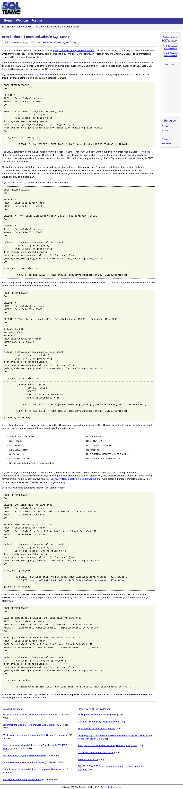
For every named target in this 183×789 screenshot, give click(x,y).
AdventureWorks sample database (45, 74)
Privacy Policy (107, 787)
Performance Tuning (52, 42)
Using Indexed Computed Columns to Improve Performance (33, 769)
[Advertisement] (87, 8)
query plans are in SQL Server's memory (74, 50)
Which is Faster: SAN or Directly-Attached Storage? (29, 714)
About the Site (167, 144)
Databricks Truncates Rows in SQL (96, 752)
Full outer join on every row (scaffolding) (98, 721)
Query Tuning (69, 42)
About (118, 787)
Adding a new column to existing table (97, 714)
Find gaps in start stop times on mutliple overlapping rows (107, 745)
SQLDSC (28, 26)
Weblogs (22, 20)
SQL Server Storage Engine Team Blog (23, 779)
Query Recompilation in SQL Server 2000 (76, 479)
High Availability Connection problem (96, 728)
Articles (165, 126)
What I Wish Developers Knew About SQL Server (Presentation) (35, 735)
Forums (37, 20)
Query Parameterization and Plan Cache (23, 762)
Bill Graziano (11, 42)
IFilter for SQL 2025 (88, 759)
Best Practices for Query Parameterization (24, 755)
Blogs (164, 135)
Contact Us (166, 139)
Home (8, 20)
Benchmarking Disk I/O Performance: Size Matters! (29, 725)
